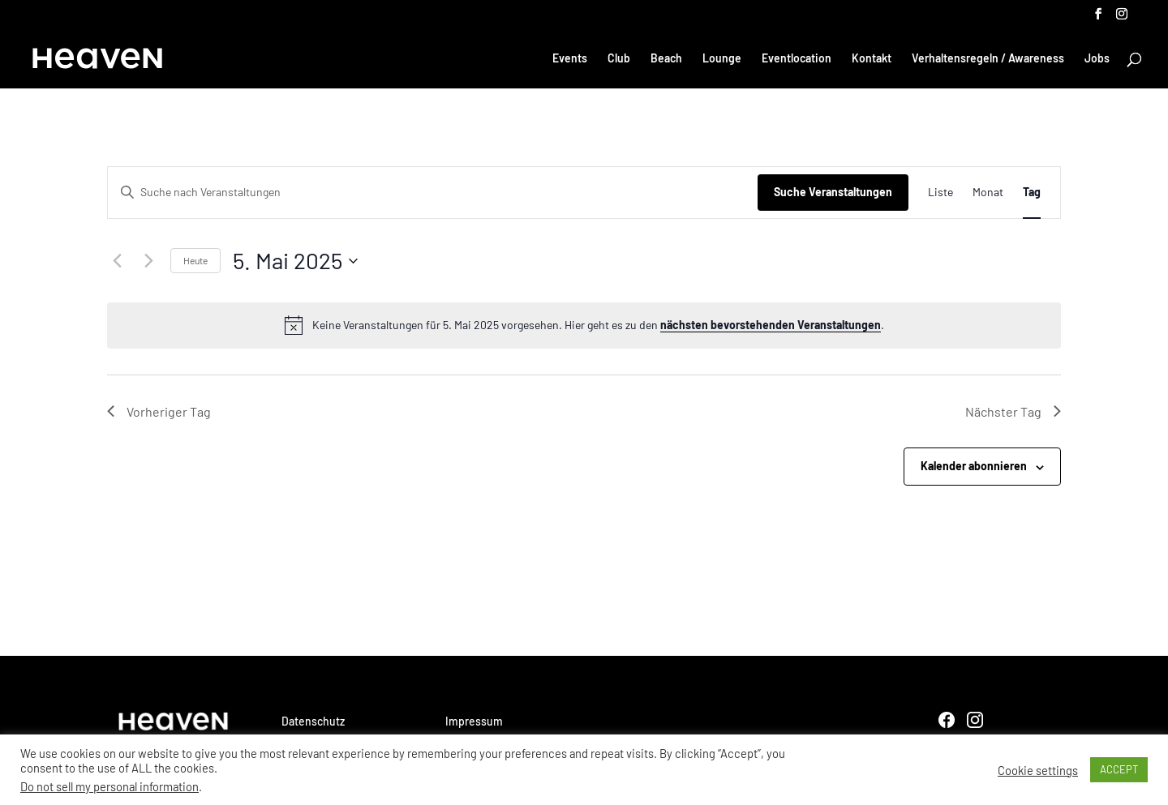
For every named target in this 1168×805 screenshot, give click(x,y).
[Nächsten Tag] (148, 261)
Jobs (1097, 59)
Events (569, 59)
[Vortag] (117, 261)
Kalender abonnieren (974, 466)
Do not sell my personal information (109, 786)
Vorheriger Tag (159, 411)
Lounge (721, 59)
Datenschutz (313, 721)
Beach (666, 59)
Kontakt (871, 59)
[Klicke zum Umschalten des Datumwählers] (295, 261)
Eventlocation (796, 59)
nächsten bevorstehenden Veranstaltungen (770, 325)
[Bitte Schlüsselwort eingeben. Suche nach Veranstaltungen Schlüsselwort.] (433, 192)
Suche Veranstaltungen (833, 192)
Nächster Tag (1013, 411)
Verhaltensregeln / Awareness (988, 59)
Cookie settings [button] (1038, 770)
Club (619, 59)
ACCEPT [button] (1119, 769)
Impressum (474, 721)
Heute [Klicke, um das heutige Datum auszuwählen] (195, 260)
